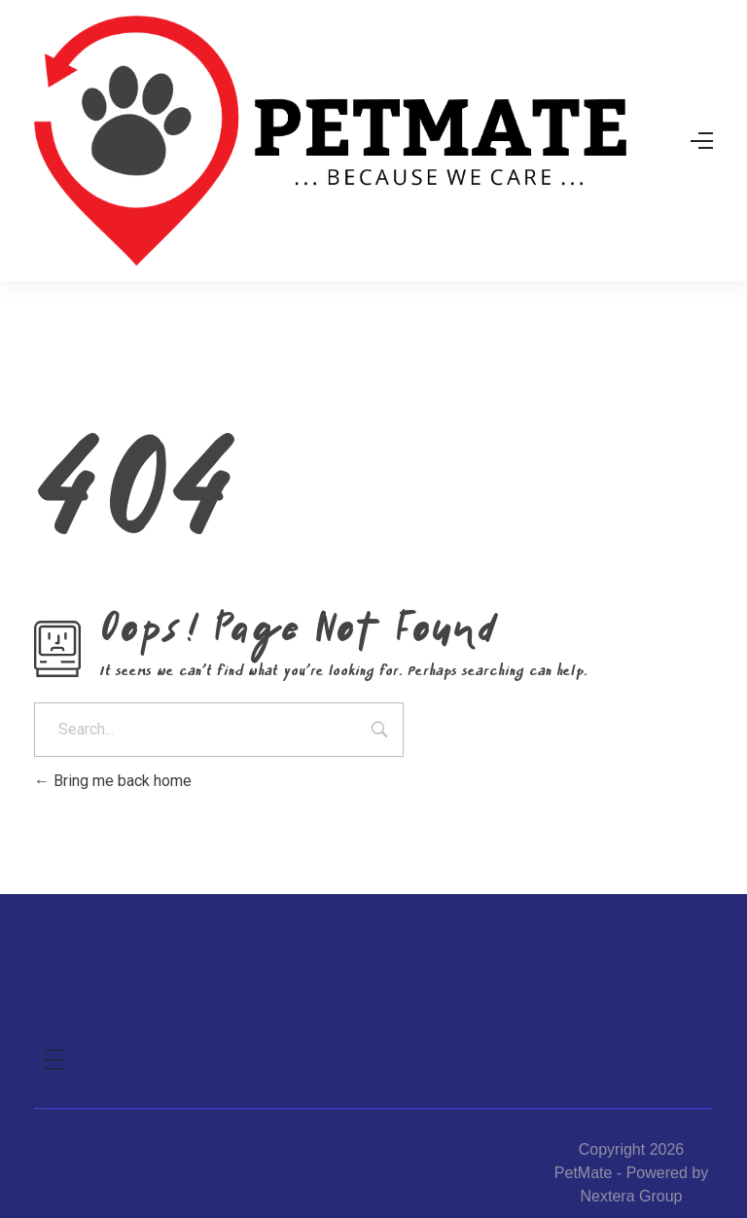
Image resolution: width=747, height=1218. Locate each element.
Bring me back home (113, 780)
